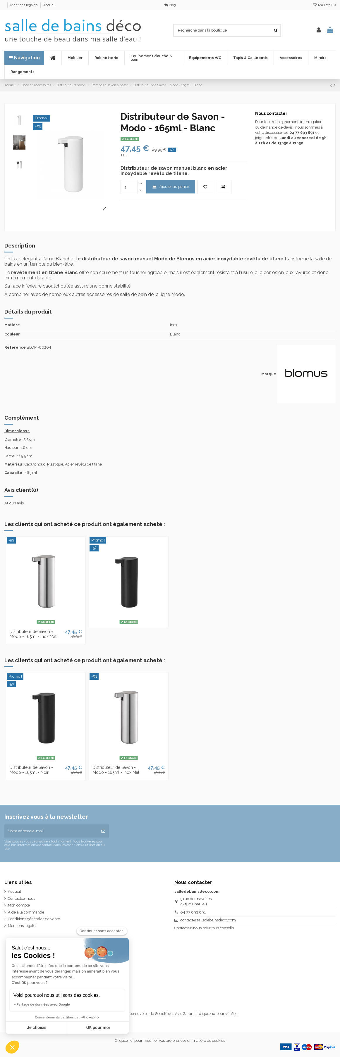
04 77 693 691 (193, 912)
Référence (15, 347)
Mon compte (19, 905)
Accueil (49, 5)
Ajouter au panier (170, 186)
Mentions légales (24, 5)
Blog (170, 5)
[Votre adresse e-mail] (50, 831)
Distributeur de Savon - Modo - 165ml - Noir (31, 770)
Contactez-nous (21, 898)
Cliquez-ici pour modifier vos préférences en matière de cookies (170, 1040)
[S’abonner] (103, 831)
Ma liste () (324, 5)
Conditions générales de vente (34, 919)
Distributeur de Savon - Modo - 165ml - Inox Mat (33, 634)
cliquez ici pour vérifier (218, 1013)
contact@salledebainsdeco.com (208, 920)
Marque (268, 374)
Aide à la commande (26, 912)
